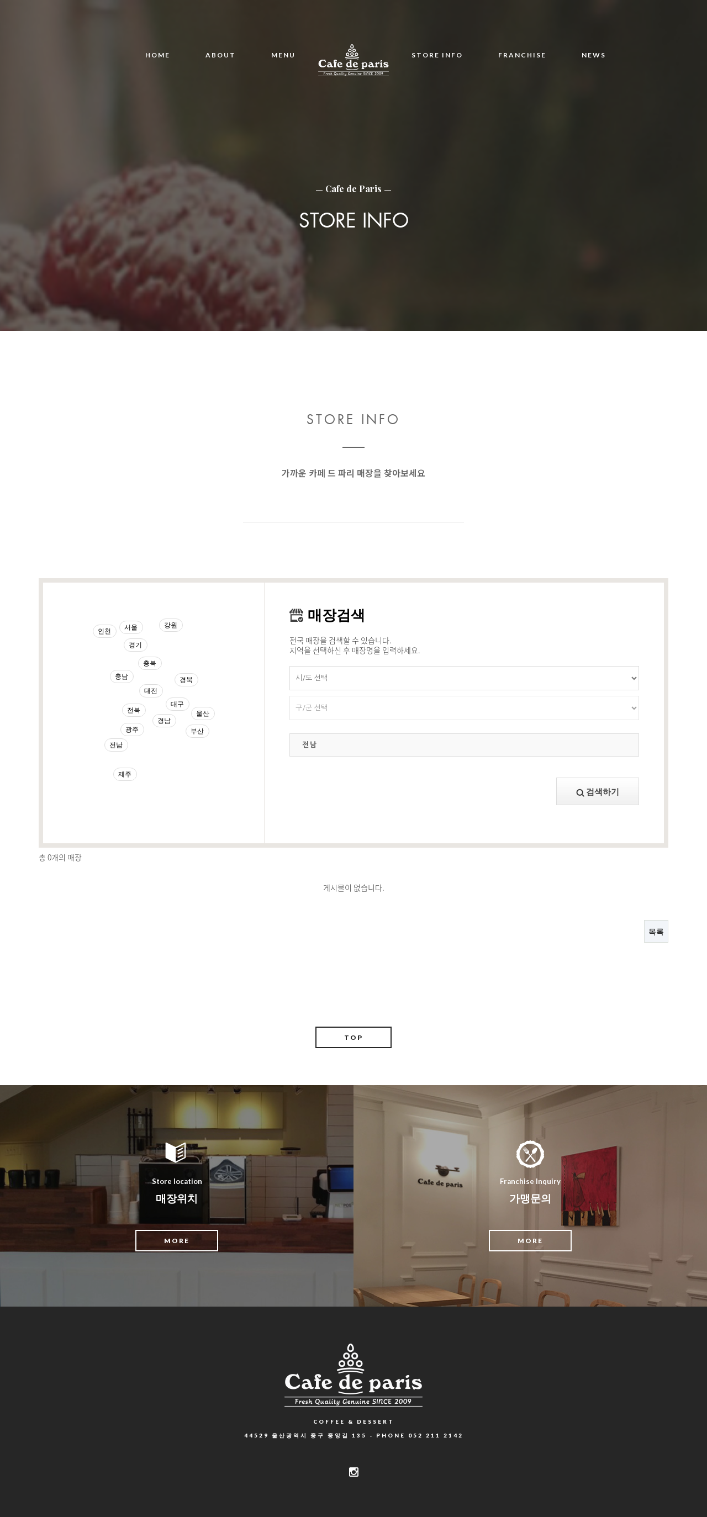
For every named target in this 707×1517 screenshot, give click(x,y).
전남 (116, 745)
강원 (170, 625)
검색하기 (597, 791)
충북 (149, 663)
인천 (104, 631)
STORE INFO (437, 55)
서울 (131, 627)
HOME (157, 55)
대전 (150, 690)
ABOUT (220, 55)
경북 (186, 679)
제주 (124, 774)
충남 (121, 676)
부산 (197, 731)
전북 (133, 710)
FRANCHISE (522, 55)
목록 (656, 931)
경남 (164, 720)
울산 (202, 713)
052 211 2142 (435, 1435)
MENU (283, 55)
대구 (177, 704)
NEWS (594, 55)
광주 (132, 729)
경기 (135, 645)
